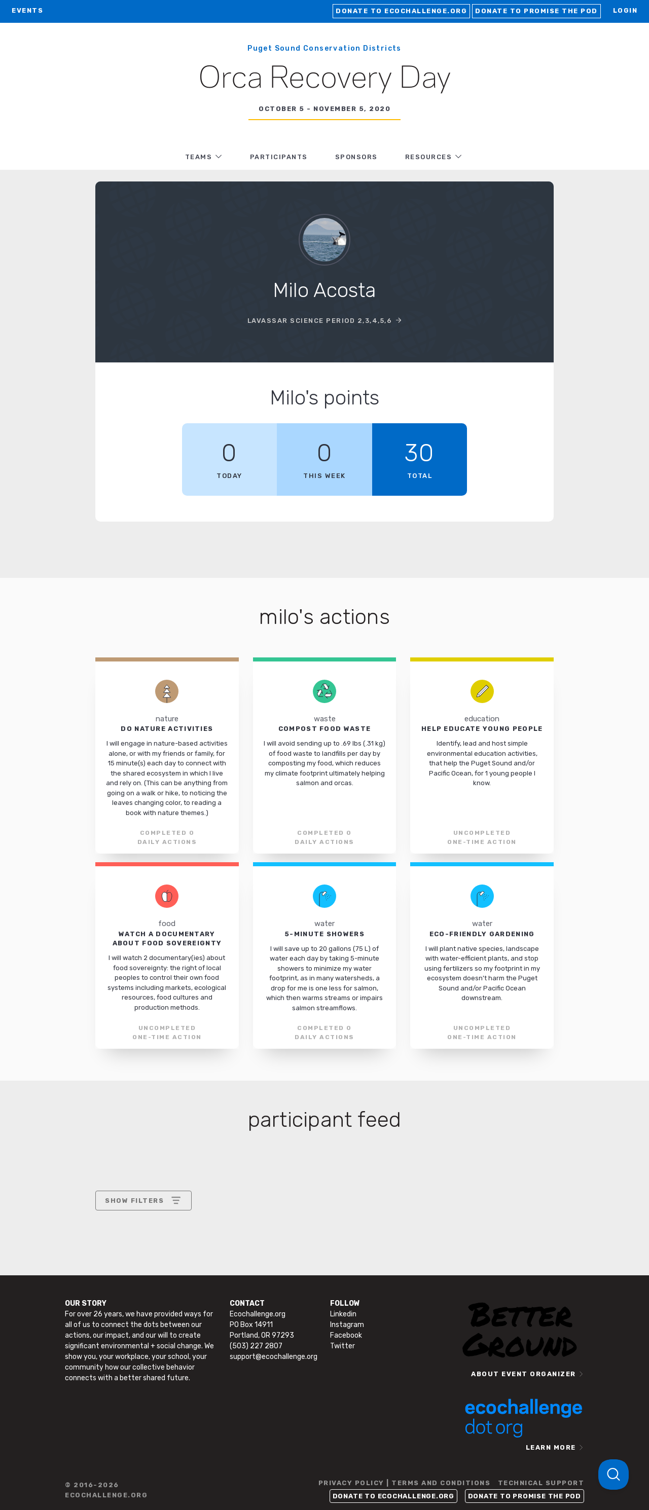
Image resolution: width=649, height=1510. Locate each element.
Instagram (347, 1324)
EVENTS (27, 10)
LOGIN (625, 10)
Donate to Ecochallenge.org (401, 11)
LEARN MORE (551, 1447)
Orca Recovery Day (324, 79)
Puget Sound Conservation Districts (324, 48)
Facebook (346, 1335)
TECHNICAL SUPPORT (541, 1483)
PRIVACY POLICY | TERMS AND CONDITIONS (404, 1483)
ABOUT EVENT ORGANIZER (523, 1374)
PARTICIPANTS (279, 157)
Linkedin (343, 1314)
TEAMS (198, 157)
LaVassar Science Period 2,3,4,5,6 (319, 320)
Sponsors (356, 157)
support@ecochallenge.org (273, 1356)
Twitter (342, 1346)
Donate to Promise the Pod (536, 11)
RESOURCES (428, 157)
